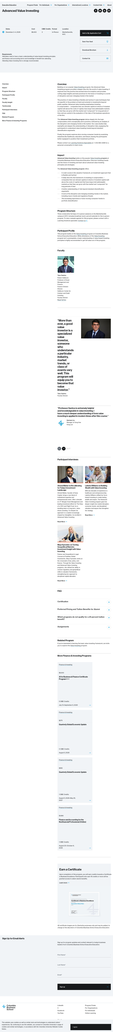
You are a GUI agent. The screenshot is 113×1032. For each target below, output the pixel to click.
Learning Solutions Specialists (81, 143)
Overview (5, 84)
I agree (75, 1027)
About (109, 5)
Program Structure (8, 91)
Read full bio (61, 300)
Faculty (4, 99)
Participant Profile (8, 95)
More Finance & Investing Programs (14, 121)
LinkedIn (60, 1005)
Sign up (84, 987)
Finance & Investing (65, 665)
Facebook (60, 1010)
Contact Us (95, 58)
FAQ (3, 113)
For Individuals (90, 1010)
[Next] (64, 448)
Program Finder (32, 5)
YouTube (60, 1013)
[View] (90, 705)
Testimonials (6, 106)
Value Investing (79, 87)
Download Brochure (95, 50)
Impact (4, 88)
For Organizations (91, 1008)
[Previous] (59, 448)
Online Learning (90, 1013)
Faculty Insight (7, 102)
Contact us (82, 221)
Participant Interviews (9, 110)
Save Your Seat (95, 41)
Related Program (8, 117)
